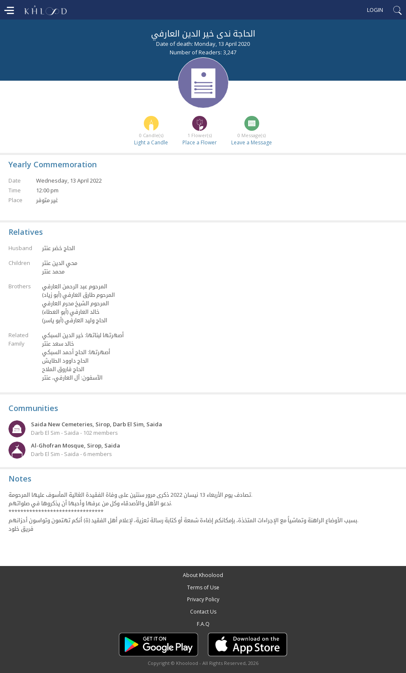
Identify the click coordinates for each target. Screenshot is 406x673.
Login (375, 10)
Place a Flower (199, 142)
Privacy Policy (203, 599)
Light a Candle (151, 142)
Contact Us (203, 611)
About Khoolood (203, 575)
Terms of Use (203, 587)
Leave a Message (251, 142)
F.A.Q (203, 624)
